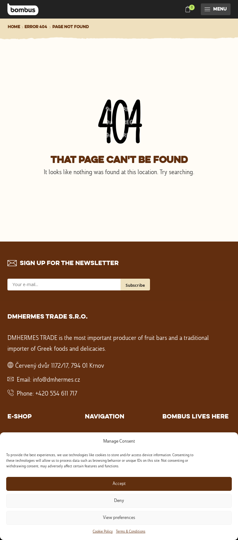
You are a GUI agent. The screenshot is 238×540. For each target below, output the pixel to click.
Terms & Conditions (130, 532)
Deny (119, 501)
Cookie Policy (103, 532)
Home (14, 27)
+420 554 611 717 (56, 394)
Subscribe (135, 285)
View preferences (119, 518)
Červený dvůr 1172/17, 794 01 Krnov (59, 366)
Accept (119, 484)
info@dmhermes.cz (56, 380)
